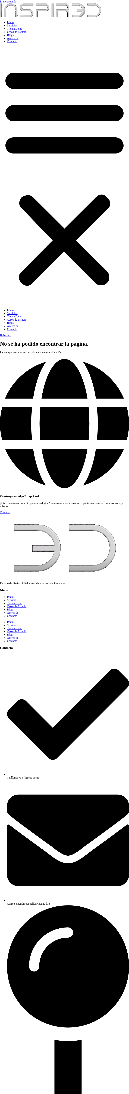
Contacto (12, 41)
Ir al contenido (8, 1)
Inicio (10, 22)
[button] (64, 176)
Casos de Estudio (16, 31)
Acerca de (12, 38)
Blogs (10, 35)
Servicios (12, 25)
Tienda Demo (14, 28)
